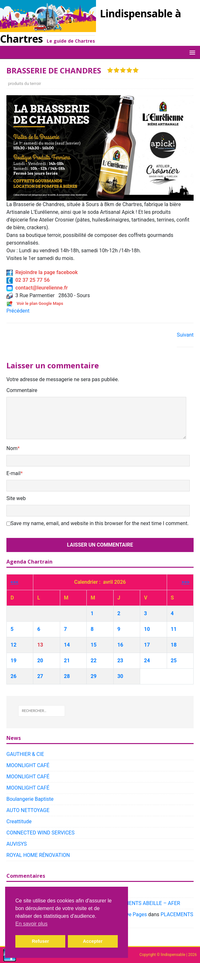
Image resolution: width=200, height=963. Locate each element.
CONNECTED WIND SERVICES (40, 833)
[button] (191, 52)
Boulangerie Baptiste (29, 799)
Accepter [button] (93, 941)
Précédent (17, 311)
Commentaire (21, 390)
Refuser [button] (40, 941)
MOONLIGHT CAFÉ (27, 765)
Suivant (185, 335)
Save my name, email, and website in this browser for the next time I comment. (100, 523)
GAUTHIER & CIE (25, 754)
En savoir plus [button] (31, 923)
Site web (16, 498)
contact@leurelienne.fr (37, 288)
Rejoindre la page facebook (42, 272)
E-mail (13, 473)
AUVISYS (16, 844)
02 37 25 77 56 (28, 280)
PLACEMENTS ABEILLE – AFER (144, 903)
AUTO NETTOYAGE (28, 810)
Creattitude (19, 821)
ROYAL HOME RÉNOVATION (38, 855)
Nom (12, 448)
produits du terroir (24, 83)
